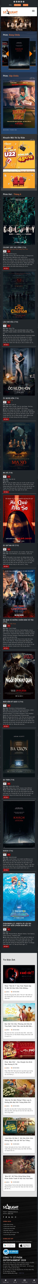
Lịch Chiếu (25, 1281)
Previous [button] (26, 54)
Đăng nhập (17, 5)
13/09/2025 (15, 1144)
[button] (33, 10)
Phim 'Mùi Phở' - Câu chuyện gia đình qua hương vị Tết (18, 1063)
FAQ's (10, 5)
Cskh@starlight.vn (13, 1211)
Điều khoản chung (8, 1224)
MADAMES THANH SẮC (10, 130)
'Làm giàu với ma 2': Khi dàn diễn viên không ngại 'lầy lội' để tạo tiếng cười (19, 1139)
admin (7, 991)
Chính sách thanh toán (9, 1226)
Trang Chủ (6, 1281)
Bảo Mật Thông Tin (8, 1230)
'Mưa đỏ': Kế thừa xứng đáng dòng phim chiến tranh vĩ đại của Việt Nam (19, 1177)
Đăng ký (25, 5)
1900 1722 (10, 1213)
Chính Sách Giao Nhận (9, 1228)
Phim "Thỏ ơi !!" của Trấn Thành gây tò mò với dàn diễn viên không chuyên (18, 987)
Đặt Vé (15, 1281)
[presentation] (31, 78)
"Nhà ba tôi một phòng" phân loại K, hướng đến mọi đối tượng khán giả (18, 1101)
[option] (17, 51)
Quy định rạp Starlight (9, 1234)
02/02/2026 (15, 991)
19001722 (21, 1273)
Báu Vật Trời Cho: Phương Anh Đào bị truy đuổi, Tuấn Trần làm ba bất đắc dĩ (18, 1025)
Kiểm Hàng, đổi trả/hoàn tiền (11, 1232)
